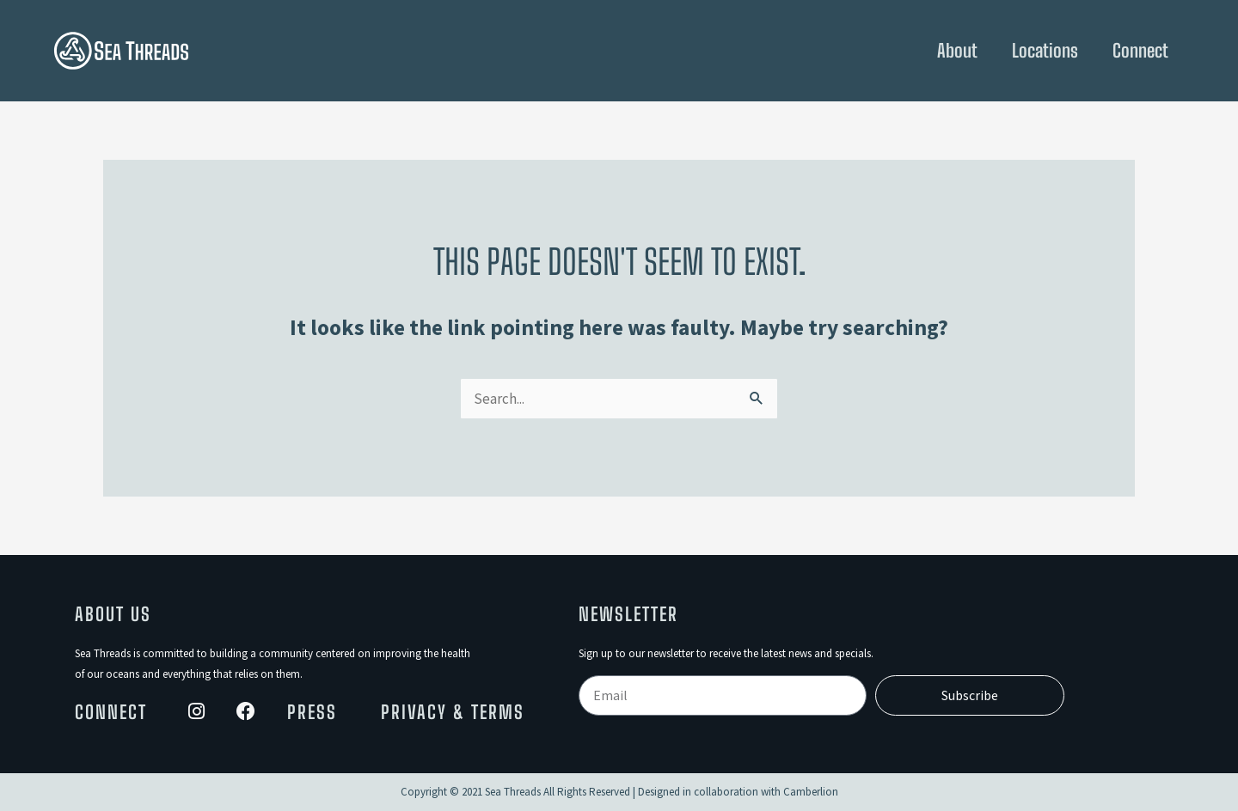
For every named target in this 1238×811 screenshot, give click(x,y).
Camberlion (810, 791)
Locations (1045, 51)
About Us (113, 614)
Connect (1140, 51)
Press (312, 712)
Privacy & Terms (452, 712)
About (957, 51)
